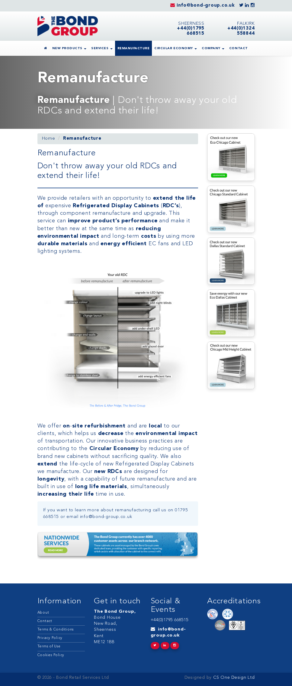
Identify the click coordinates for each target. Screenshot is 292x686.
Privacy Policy (50, 638)
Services (102, 48)
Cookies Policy (51, 655)
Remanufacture (133, 48)
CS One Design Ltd (233, 677)
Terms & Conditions (55, 629)
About (43, 613)
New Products (69, 48)
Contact (238, 48)
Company (213, 48)
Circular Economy (175, 48)
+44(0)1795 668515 (169, 620)
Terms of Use (49, 646)
